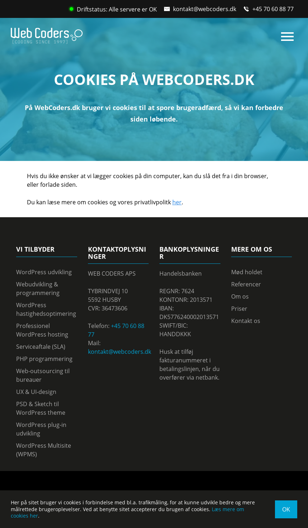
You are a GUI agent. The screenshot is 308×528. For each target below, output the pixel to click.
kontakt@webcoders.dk (204, 9)
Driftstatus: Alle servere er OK (113, 9)
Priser (239, 309)
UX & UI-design (36, 392)
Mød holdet (246, 272)
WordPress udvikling (44, 272)
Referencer (246, 284)
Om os (240, 296)
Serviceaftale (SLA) (40, 347)
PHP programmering (44, 359)
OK (286, 509)
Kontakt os (245, 321)
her (177, 202)
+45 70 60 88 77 (273, 9)
